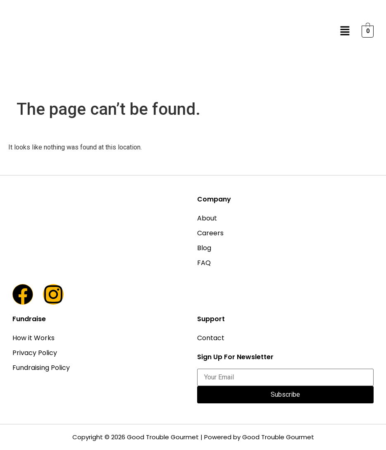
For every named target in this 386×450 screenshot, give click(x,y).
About (207, 218)
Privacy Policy (34, 353)
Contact (210, 338)
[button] (345, 31)
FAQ (204, 263)
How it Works (33, 338)
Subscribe (285, 394)
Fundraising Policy (41, 367)
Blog (204, 248)
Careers (210, 233)
